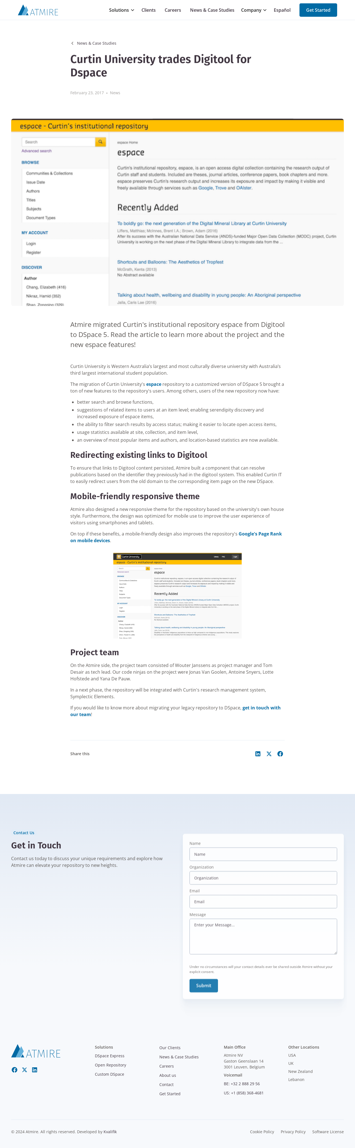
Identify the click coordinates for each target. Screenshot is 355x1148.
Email (195, 897)
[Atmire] (38, 10)
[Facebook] (14, 1069)
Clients (148, 10)
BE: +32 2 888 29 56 (242, 1083)
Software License (328, 1131)
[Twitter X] (24, 1069)
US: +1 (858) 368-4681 (244, 1093)
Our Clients (170, 1047)
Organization (202, 873)
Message (198, 921)
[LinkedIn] (34, 1069)
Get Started (318, 10)
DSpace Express (109, 1055)
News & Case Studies (212, 10)
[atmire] (35, 1050)
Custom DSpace (109, 1074)
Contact (166, 1084)
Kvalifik (110, 1131)
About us (167, 1075)
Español (282, 10)
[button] (122, 10)
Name (195, 849)
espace (153, 384)
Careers (173, 10)
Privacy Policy (293, 1131)
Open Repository (110, 1065)
